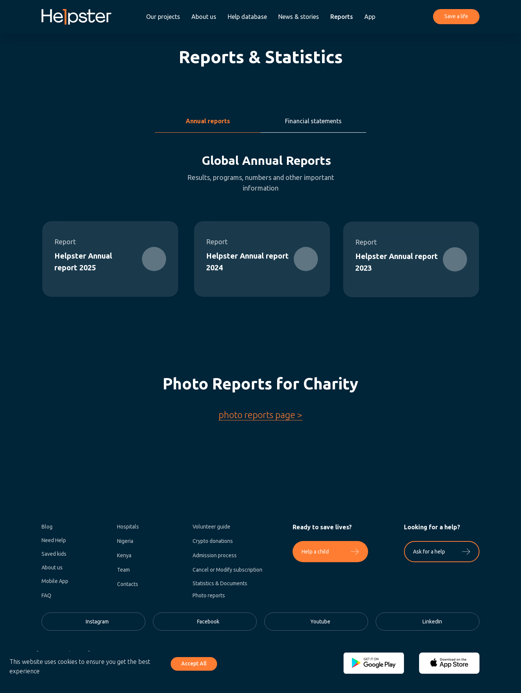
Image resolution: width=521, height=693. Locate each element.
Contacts (127, 584)
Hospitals (128, 527)
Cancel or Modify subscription (227, 570)
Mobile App (55, 581)
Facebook (208, 622)
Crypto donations (213, 541)
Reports (341, 16)
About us (52, 567)
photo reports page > (260, 415)
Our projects (163, 16)
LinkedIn (432, 622)
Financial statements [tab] (313, 121)
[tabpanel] (260, 246)
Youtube (320, 622)
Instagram (97, 622)
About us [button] (203, 16)
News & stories (298, 16)
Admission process (215, 555)
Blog (47, 527)
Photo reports (209, 595)
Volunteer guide (211, 527)
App (369, 16)
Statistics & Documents (220, 583)
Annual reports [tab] (208, 121)
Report (366, 242)
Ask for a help (429, 552)
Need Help (54, 540)
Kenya (124, 555)
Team (123, 570)
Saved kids (54, 554)
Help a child (315, 552)
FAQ (46, 595)
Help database (247, 16)
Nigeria (125, 541)
